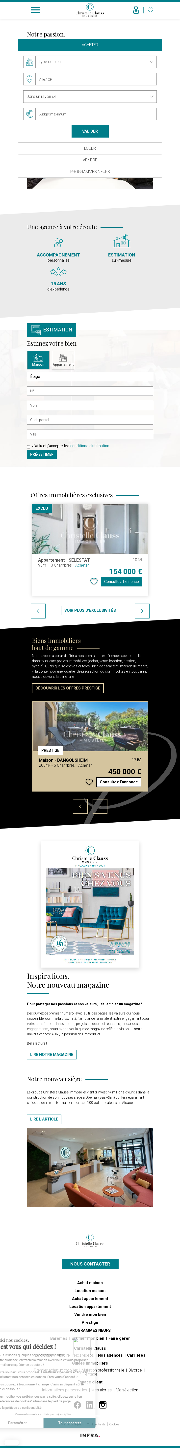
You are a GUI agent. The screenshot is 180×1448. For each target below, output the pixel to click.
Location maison (90, 1290)
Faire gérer (119, 1338)
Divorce (136, 1370)
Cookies (114, 1424)
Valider (90, 131)
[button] (11, 1443)
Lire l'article (44, 1119)
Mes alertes (102, 1390)
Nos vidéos (84, 1355)
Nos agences (111, 1355)
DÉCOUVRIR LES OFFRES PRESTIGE (67, 688)
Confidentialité (96, 1424)
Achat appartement (90, 1298)
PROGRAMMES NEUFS (90, 1330)
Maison (38, 360)
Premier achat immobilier (56, 1370)
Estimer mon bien (88, 1338)
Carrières (136, 1355)
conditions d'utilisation (89, 445)
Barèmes (59, 1338)
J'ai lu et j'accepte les (70, 446)
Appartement (63, 360)
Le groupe (44, 1355)
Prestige (90, 1322)
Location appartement (90, 1306)
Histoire (64, 1355)
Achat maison (90, 1282)
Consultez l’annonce (121, 581)
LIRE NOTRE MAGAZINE (51, 1054)
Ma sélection (127, 1390)
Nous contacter (90, 1264)
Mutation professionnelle (103, 1370)
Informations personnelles (65, 1390)
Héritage (90, 1374)
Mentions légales (72, 1424)
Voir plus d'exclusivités (90, 610)
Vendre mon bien (90, 1314)
